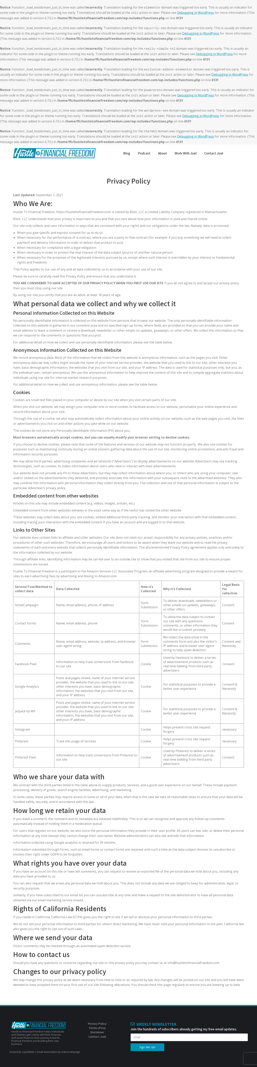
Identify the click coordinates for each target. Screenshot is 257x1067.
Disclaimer (97, 1032)
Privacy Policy (97, 1024)
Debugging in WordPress (195, 12)
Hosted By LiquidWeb (21, 1052)
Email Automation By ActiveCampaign (58, 1052)
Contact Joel (97, 1037)
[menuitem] (126, 156)
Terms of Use (97, 1028)
